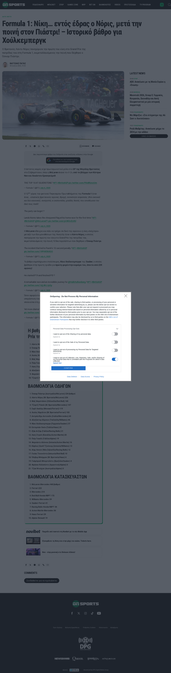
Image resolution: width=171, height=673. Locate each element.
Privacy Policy (99, 377)
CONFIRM (68, 368)
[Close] (126, 296)
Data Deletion (72, 377)
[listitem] (85, 329)
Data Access (85, 377)
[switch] (115, 334)
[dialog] (85, 336)
